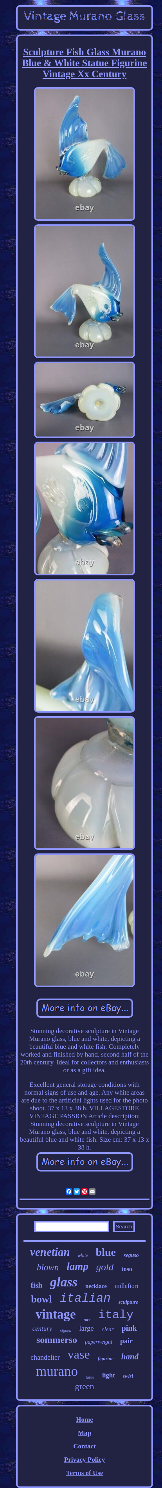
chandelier (45, 1357)
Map (84, 1433)
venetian (50, 1252)
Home (84, 1419)
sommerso (56, 1340)
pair (126, 1341)
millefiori (126, 1285)
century (42, 1328)
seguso (131, 1255)
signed (65, 1330)
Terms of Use (84, 1473)
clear (108, 1329)
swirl (128, 1376)
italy (115, 1315)
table (90, 1377)
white (83, 1255)
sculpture (128, 1302)
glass (63, 1282)
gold (104, 1267)
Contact (84, 1446)
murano (57, 1371)
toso (126, 1269)
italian (85, 1298)
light (108, 1375)
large (86, 1328)
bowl (41, 1299)
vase (79, 1354)
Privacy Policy (84, 1459)
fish (37, 1285)
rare (87, 1319)
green (84, 1386)
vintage (56, 1314)
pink (129, 1328)
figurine (105, 1358)
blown (48, 1267)
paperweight (98, 1342)
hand (130, 1356)
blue (106, 1252)
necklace (96, 1286)
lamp (77, 1266)
